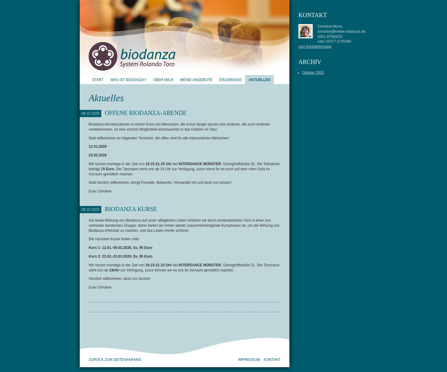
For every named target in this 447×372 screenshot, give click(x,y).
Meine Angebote (196, 80)
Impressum (249, 360)
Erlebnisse (230, 80)
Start (97, 80)
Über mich (163, 80)
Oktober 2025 (313, 73)
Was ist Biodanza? (128, 80)
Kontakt (272, 360)
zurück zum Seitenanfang (115, 360)
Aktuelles (259, 80)
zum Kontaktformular (315, 46)
